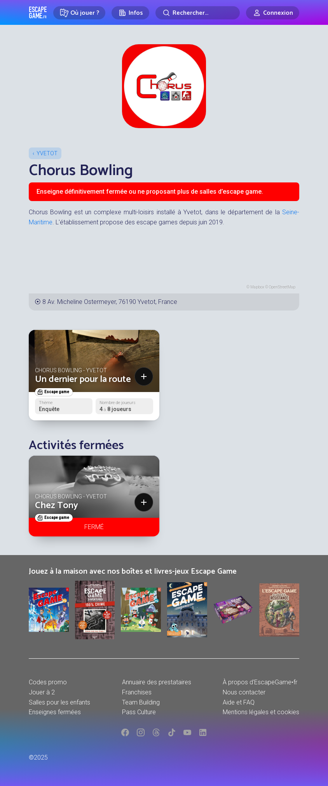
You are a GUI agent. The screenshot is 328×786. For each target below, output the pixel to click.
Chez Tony (56, 505)
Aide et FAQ (239, 702)
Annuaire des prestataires (156, 682)
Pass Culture (139, 712)
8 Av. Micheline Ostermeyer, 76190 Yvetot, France (109, 301)
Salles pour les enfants (59, 702)
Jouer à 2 (42, 692)
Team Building (141, 702)
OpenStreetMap (282, 287)
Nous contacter (244, 692)
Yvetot (47, 153)
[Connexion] (272, 12)
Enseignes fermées (55, 712)
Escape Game (38, 12)
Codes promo (48, 682)
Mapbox (257, 287)
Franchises (137, 692)
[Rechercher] (197, 12)
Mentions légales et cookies (261, 712)
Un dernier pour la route (83, 379)
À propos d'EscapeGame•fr (260, 682)
